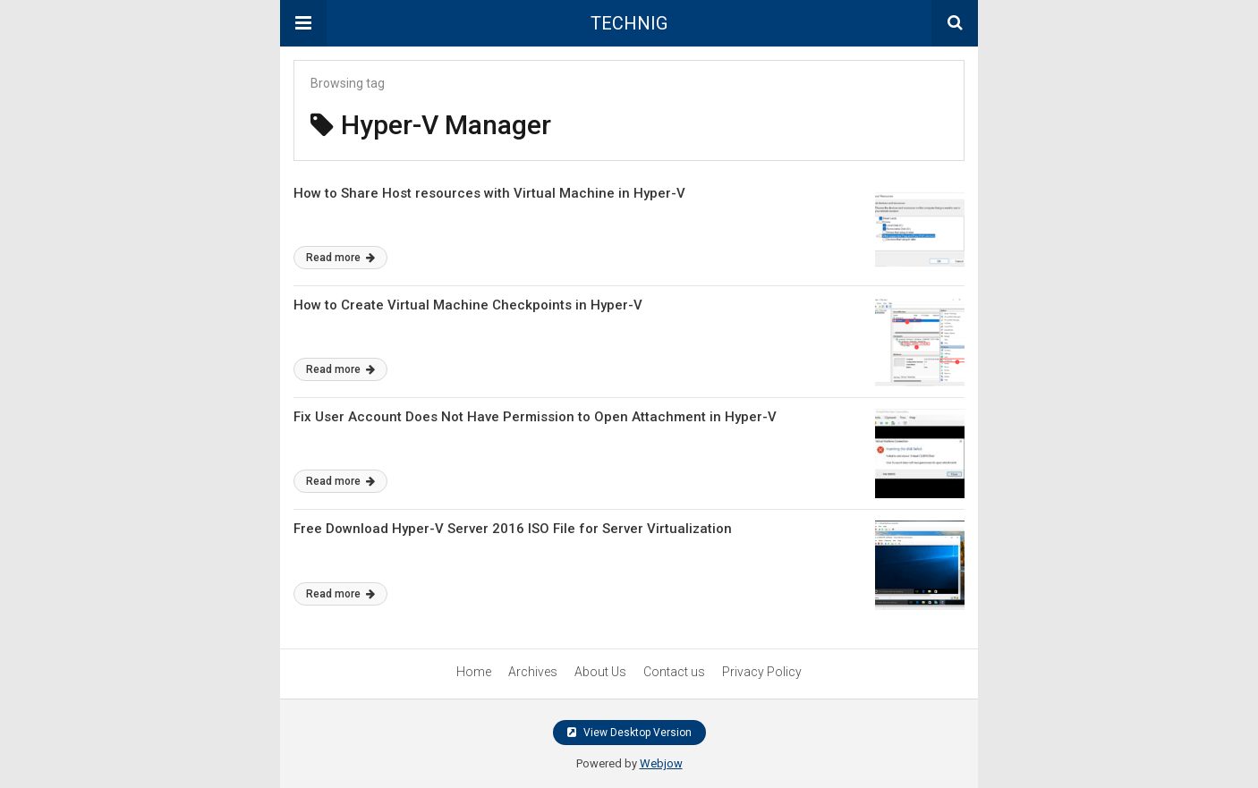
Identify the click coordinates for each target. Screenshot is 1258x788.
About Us (600, 672)
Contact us (674, 672)
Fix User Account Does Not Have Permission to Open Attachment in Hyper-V (535, 417)
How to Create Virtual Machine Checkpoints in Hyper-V (467, 305)
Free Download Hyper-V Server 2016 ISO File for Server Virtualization (512, 529)
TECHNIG (629, 23)
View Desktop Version (629, 732)
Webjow (661, 763)
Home (473, 672)
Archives (532, 672)
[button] (303, 23)
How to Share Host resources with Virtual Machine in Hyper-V (489, 193)
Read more (340, 257)
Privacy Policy (762, 672)
